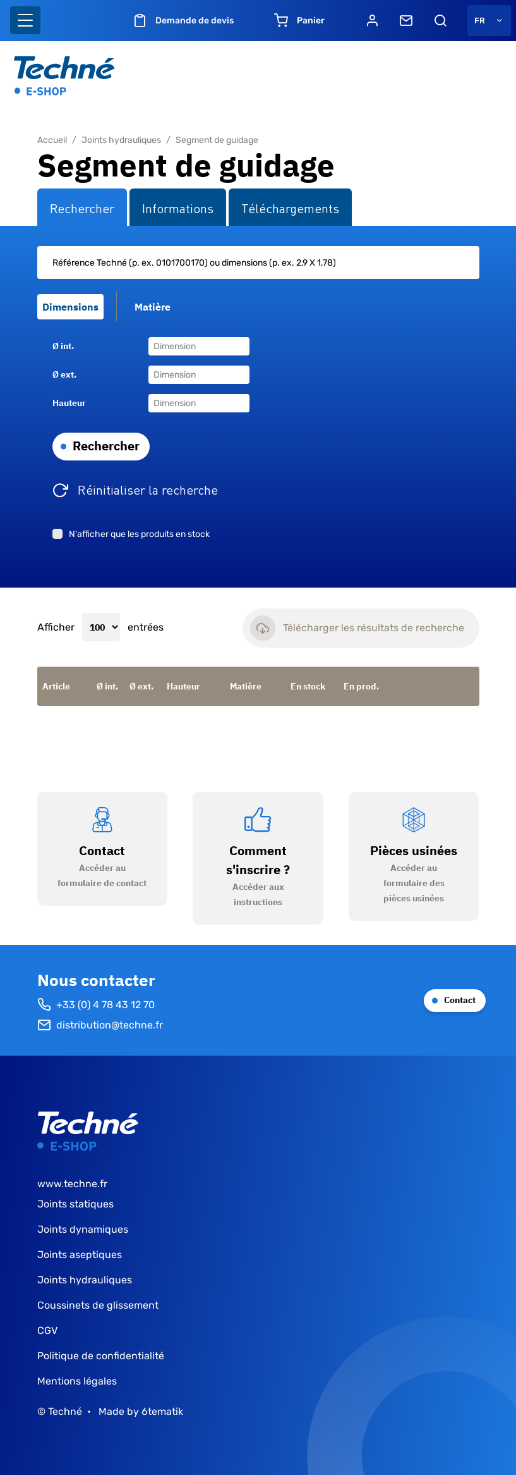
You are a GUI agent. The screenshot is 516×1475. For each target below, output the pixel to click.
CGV (47, 1330)
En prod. (361, 686)
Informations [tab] (177, 207)
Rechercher (106, 445)
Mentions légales (77, 1381)
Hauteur (69, 403)
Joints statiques (75, 1204)
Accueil (52, 140)
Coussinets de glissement (98, 1305)
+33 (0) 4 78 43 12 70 (96, 1005)
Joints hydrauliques (121, 140)
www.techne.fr (72, 1184)
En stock (308, 686)
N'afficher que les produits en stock (139, 534)
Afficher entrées (100, 627)
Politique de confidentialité (100, 1356)
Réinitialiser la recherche (148, 489)
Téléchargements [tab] (290, 207)
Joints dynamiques (82, 1229)
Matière (245, 686)
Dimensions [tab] (70, 306)
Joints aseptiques (79, 1255)
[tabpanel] (258, 406)
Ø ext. (64, 374)
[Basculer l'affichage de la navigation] (25, 20)
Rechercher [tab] (82, 207)
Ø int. (63, 346)
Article (56, 686)
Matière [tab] (153, 306)
